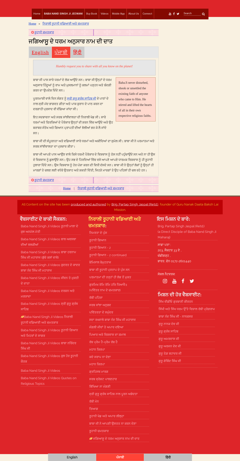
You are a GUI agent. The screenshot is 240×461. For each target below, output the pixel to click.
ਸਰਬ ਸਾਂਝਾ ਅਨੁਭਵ (100, 312)
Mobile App (118, 13)
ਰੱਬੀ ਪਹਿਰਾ (96, 304)
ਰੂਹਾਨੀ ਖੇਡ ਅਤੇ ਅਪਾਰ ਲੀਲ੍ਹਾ (106, 423)
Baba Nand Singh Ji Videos (40, 377)
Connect (147, 13)
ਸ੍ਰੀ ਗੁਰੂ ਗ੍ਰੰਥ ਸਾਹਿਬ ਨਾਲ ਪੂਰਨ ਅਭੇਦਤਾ (113, 401)
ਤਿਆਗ (93, 415)
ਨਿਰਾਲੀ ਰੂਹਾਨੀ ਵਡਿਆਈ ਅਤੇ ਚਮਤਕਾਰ (65, 30)
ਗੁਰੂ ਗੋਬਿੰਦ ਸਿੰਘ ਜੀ (170, 368)
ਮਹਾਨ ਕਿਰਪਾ (97, 356)
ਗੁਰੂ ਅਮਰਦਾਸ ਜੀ (169, 346)
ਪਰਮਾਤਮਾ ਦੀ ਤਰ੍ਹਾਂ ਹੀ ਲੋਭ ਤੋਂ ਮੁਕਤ (110, 284)
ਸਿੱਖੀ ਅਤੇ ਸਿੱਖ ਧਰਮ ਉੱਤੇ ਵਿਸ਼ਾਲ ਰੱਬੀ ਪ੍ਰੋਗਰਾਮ (187, 316)
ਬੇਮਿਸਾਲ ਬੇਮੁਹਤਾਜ (100, 269)
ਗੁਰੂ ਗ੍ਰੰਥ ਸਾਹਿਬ (168, 338)
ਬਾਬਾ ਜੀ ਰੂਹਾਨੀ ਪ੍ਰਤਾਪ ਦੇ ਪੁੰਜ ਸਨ (109, 277)
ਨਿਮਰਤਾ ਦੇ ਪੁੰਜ (98, 239)
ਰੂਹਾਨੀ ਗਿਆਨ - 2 (100, 254)
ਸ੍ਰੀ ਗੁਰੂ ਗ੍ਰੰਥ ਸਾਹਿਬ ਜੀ (81, 105)
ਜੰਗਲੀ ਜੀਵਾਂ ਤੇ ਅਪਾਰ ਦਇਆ (106, 334)
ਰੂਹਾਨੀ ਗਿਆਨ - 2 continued (107, 262)
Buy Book (91, 13)
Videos (104, 13)
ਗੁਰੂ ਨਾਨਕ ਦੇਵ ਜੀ (169, 331)
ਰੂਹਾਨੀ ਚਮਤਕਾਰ (42, 39)
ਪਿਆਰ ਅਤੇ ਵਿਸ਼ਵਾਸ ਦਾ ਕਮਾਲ (107, 341)
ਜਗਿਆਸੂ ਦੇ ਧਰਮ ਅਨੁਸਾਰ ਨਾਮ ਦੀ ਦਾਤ (115, 445)
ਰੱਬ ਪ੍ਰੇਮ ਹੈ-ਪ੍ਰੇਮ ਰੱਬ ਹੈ (103, 349)
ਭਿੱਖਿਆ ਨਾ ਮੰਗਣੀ (99, 393)
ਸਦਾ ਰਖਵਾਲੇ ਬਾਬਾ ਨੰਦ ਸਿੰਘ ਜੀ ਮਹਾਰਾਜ (112, 326)
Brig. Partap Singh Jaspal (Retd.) (134, 211)
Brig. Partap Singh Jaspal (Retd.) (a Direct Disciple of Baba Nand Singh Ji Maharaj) (187, 238)
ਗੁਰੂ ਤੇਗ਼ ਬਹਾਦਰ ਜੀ (170, 360)
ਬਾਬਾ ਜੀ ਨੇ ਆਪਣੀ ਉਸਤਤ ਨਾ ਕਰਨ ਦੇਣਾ (112, 430)
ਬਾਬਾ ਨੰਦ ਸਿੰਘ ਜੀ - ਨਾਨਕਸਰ (176, 323)
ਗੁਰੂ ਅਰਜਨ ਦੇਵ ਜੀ (170, 353)
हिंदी (77, 59)
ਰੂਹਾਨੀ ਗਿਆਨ (97, 247)
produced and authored (88, 211)
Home (36, 13)
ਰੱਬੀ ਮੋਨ (94, 408)
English (40, 59)
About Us (133, 13)
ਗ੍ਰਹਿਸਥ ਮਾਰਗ (98, 378)
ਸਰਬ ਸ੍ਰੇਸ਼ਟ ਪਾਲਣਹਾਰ (103, 386)
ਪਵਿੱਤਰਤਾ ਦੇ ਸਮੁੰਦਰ (101, 319)
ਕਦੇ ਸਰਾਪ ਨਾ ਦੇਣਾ (100, 364)
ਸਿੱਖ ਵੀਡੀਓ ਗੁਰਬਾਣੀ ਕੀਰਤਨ (176, 308)
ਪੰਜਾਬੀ (61, 59)
